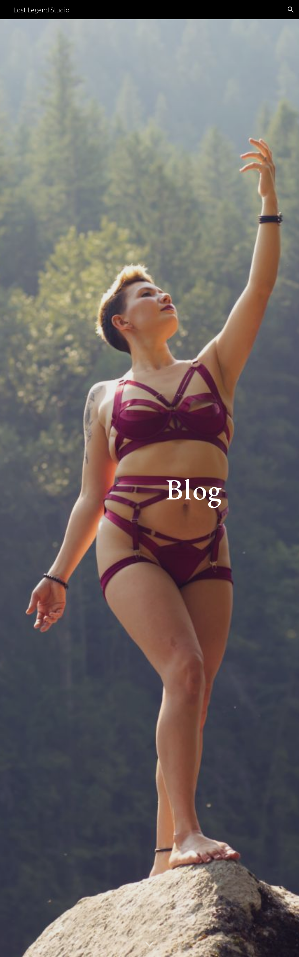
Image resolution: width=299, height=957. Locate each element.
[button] (291, 9)
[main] (194, 488)
